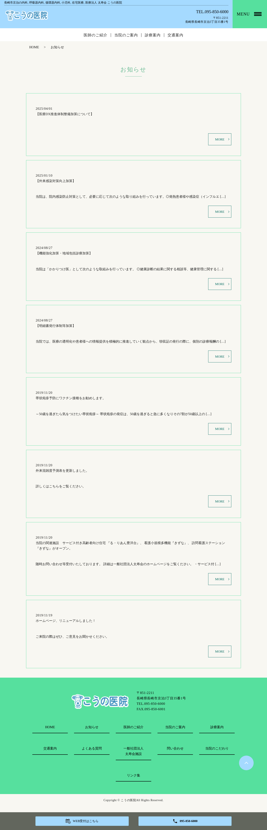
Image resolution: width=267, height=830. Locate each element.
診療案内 (153, 35)
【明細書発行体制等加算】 (56, 328)
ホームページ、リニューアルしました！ (66, 625)
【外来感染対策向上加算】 (56, 181)
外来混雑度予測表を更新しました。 (62, 474)
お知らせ (91, 732)
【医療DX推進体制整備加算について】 (65, 114)
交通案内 (175, 35)
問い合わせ (175, 754)
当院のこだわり (217, 754)
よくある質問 (92, 754)
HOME (34, 47)
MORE (219, 139)
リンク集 (133, 781)
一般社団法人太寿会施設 (133, 756)
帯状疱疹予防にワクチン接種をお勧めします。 (71, 401)
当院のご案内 (126, 35)
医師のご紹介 (95, 35)
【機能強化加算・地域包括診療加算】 (64, 254)
